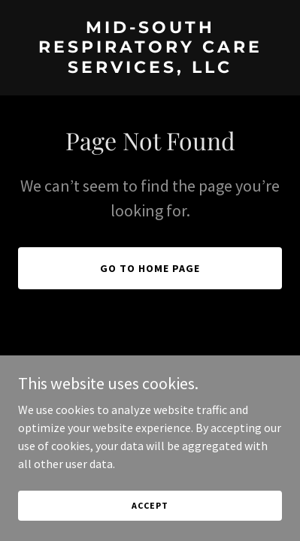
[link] (150, 68)
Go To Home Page (150, 268)
